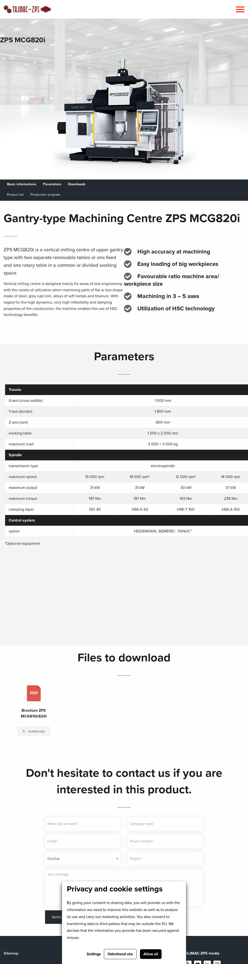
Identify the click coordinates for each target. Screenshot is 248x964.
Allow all (150, 954)
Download (36, 731)
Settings (94, 954)
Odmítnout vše (120, 954)
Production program (45, 195)
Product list (15, 195)
